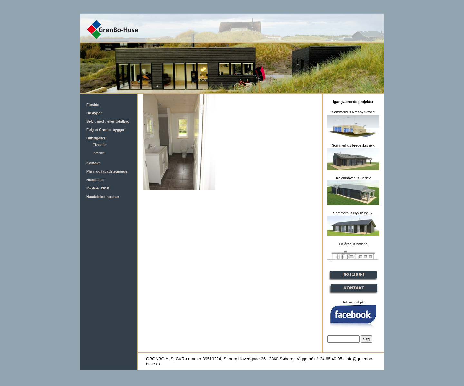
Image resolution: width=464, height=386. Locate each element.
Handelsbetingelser (102, 196)
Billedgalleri (96, 138)
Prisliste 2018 (97, 188)
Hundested (95, 180)
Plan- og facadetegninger (107, 171)
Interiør (98, 153)
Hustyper (94, 113)
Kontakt (93, 163)
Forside (92, 104)
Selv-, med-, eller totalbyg (107, 121)
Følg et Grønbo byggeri (106, 130)
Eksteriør (100, 145)
